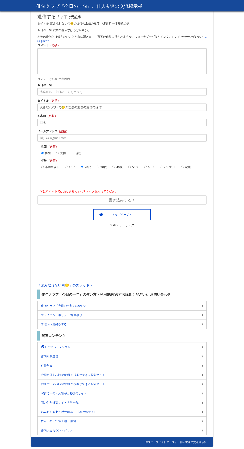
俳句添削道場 (49, 356)
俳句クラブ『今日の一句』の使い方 (64, 305)
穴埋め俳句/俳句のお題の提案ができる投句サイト (73, 375)
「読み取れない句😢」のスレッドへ (65, 285)
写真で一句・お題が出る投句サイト (64, 393)
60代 (149, 167)
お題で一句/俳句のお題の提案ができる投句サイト (73, 384)
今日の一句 (44, 85)
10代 (70, 167)
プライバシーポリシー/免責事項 (61, 315)
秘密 (76, 153)
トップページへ (122, 214)
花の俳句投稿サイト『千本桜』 (61, 402)
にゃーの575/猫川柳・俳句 (58, 421)
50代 (133, 167)
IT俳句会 (46, 365)
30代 (102, 167)
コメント (43, 45)
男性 (46, 153)
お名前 (41, 116)
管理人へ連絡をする (54, 324)
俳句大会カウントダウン (56, 430)
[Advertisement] (122, 254)
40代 (117, 167)
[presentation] (66, 180)
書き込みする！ (122, 199)
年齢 (44, 160)
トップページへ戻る (57, 347)
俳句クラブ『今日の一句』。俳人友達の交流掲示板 (89, 6)
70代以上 (168, 167)
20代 (86, 167)
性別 (44, 146)
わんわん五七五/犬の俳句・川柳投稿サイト (68, 412)
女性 (61, 153)
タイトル (43, 100)
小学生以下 (50, 167)
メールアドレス (47, 131)
